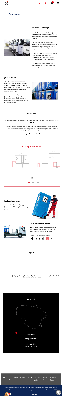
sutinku (34, 394)
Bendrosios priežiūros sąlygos (53, 378)
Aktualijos (22, 377)
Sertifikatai (15, 377)
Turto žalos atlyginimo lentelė (37, 378)
